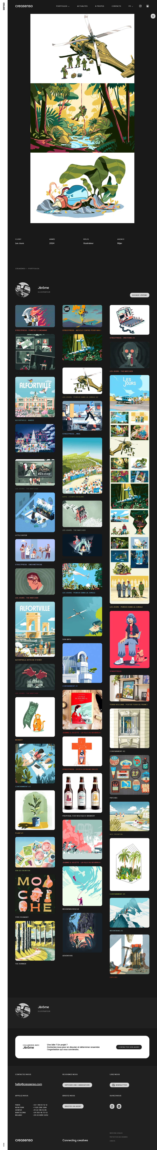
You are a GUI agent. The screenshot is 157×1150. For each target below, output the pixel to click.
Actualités (82, 6)
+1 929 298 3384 (40, 1107)
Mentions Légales (116, 1133)
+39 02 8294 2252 (40, 1115)
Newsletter (121, 1085)
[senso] (4, 6)
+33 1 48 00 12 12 (40, 1105)
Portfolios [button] (61, 6)
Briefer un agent (73, 1106)
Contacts (116, 6)
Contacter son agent (129, 1047)
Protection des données (119, 1137)
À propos (99, 6)
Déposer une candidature (77, 1085)
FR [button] (130, 6)
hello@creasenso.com (28, 1084)
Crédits (112, 1141)
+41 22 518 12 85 (39, 1110)
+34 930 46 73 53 (40, 1112)
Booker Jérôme (139, 295)
